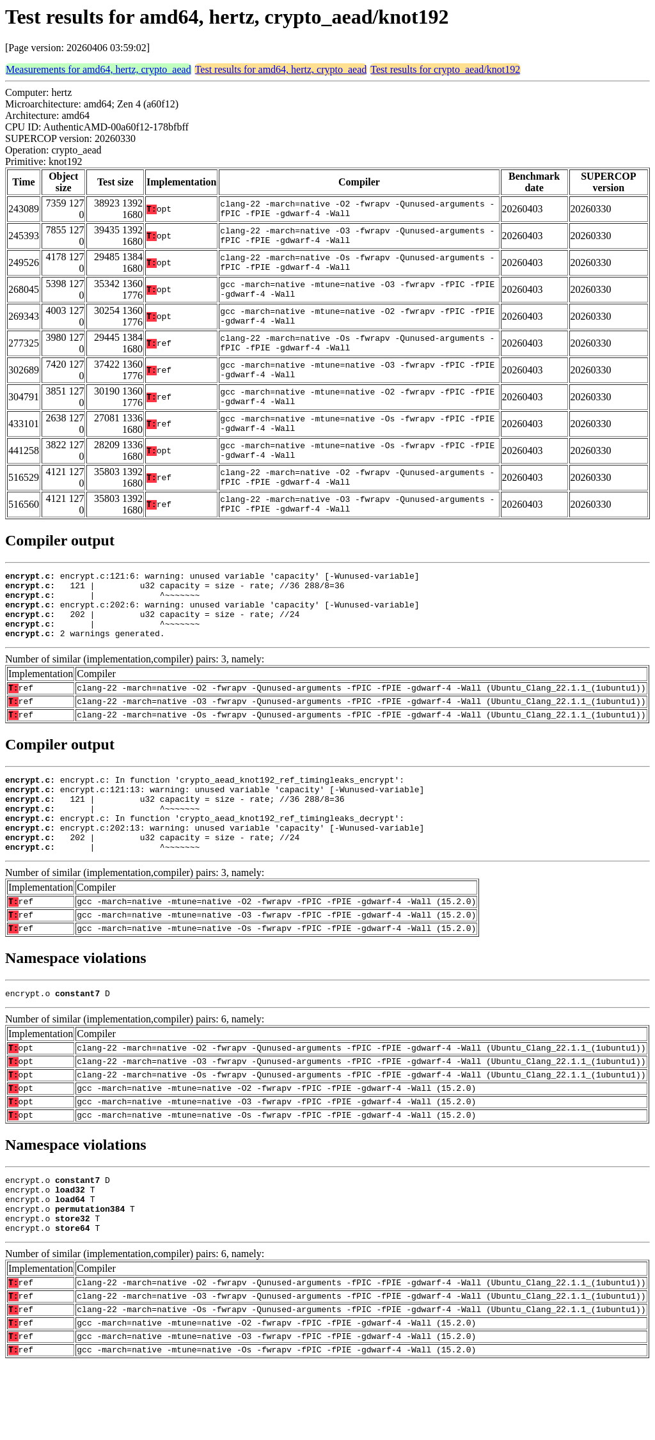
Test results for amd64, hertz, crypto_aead (281, 69)
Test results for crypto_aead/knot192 (445, 69)
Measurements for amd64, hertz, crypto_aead (98, 69)
